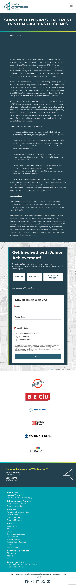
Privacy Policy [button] (34, 574)
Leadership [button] (12, 526)
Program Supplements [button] (17, 504)
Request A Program (53, 277)
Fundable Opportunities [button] (17, 512)
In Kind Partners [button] (14, 517)
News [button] (9, 545)
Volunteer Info (24, 340)
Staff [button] (9, 529)
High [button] (9, 558)
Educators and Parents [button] (19, 501)
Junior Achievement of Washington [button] (22, 564)
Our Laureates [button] (13, 547)
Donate (19, 277)
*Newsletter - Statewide (28, 333)
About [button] (10, 524)
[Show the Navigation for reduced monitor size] (71, 6)
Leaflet (51, 369)
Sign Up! (38, 356)
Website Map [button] (57, 574)
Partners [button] (11, 510)
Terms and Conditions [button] (19, 574)
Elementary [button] (12, 553)
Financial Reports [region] (14, 520)
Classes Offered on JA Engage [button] (20, 498)
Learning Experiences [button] (18, 551)
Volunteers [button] (12, 493)
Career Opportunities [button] (16, 542)
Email (17, 306)
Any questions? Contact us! (23, 288)
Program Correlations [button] (16, 506)
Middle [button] (10, 556)
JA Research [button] (12, 537)
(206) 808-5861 (11, 480)
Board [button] (9, 531)
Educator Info (24, 336)
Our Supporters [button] (14, 515)
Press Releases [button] (13, 539)
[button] (27, 581)
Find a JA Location (15, 567)
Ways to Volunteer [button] (15, 495)
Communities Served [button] (16, 534)
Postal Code (20, 317)
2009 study (16, 101)
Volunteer (34, 277)
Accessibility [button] (46, 574)
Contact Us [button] (11, 478)
